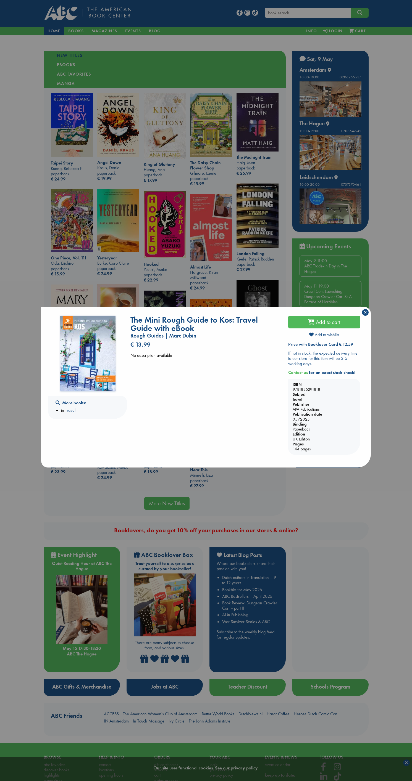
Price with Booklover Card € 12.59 (320, 344)
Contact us (298, 372)
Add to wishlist (324, 334)
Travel (70, 410)
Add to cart (324, 322)
